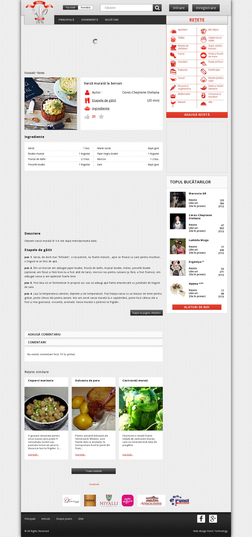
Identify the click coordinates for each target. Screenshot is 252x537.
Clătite (181, 37)
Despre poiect (64, 518)
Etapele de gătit (104, 100)
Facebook (94, 484)
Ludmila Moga (199, 240)
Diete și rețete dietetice (215, 87)
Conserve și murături (214, 95)
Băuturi (182, 101)
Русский (70, 7)
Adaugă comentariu (44, 334)
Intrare (179, 7)
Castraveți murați (135, 380)
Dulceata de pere (87, 380)
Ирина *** (196, 283)
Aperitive (182, 29)
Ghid (80, 518)
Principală (66, 19)
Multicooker (184, 93)
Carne (181, 53)
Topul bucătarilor (190, 181)
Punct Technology (216, 531)
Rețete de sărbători (183, 47)
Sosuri (181, 77)
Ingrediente (101, 108)
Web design (199, 531)
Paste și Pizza (215, 61)
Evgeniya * (196, 261)
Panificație (214, 69)
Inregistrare (206, 7)
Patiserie (182, 69)
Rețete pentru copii (215, 79)
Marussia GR (197, 193)
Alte (210, 101)
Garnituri (182, 61)
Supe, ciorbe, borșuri (215, 47)
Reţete (197, 20)
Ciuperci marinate (40, 380)
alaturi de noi (197, 307)
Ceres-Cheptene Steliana (200, 216)
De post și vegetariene (184, 87)
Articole (45, 518)
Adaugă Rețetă (197, 115)
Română (85, 7)
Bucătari (111, 19)
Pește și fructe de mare (215, 55)
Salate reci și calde (215, 39)
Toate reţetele (94, 471)
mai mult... (33, 454)
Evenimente (89, 19)
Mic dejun (213, 29)
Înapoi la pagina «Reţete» (146, 312)
